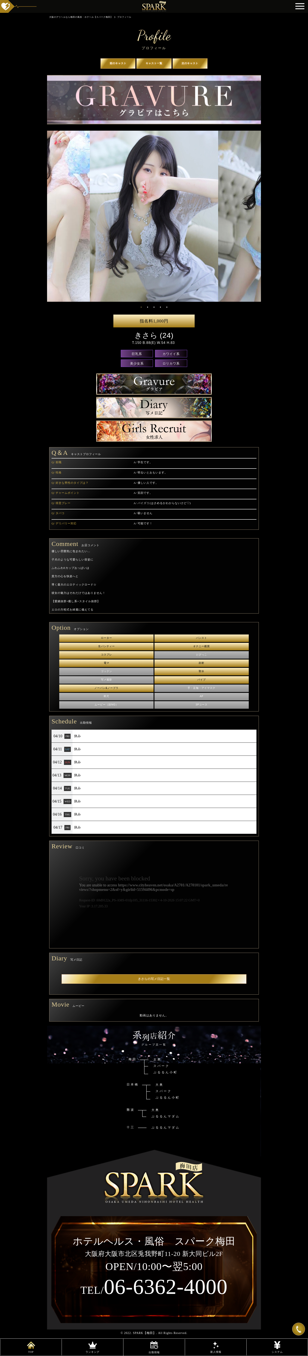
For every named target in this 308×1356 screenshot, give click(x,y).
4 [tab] (160, 307)
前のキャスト (118, 63)
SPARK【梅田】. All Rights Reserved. (160, 1333)
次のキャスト (190, 63)
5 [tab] (167, 307)
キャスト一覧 (154, 63)
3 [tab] (154, 307)
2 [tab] (148, 307)
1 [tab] (141, 307)
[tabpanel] (154, 216)
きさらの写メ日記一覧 (154, 978)
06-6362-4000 (154, 1286)
